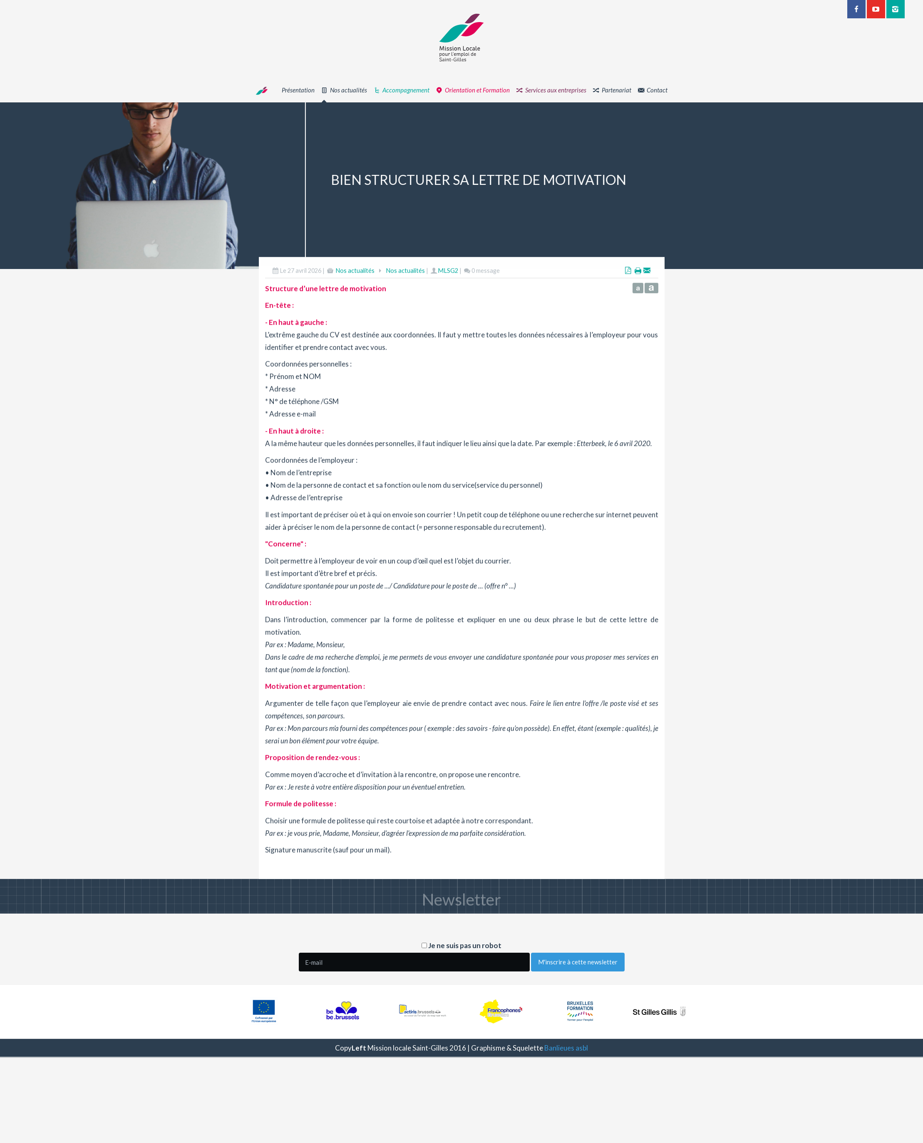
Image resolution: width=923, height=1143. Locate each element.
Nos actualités (355, 302)
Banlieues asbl (566, 1047)
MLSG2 (448, 302)
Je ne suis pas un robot (461, 945)
